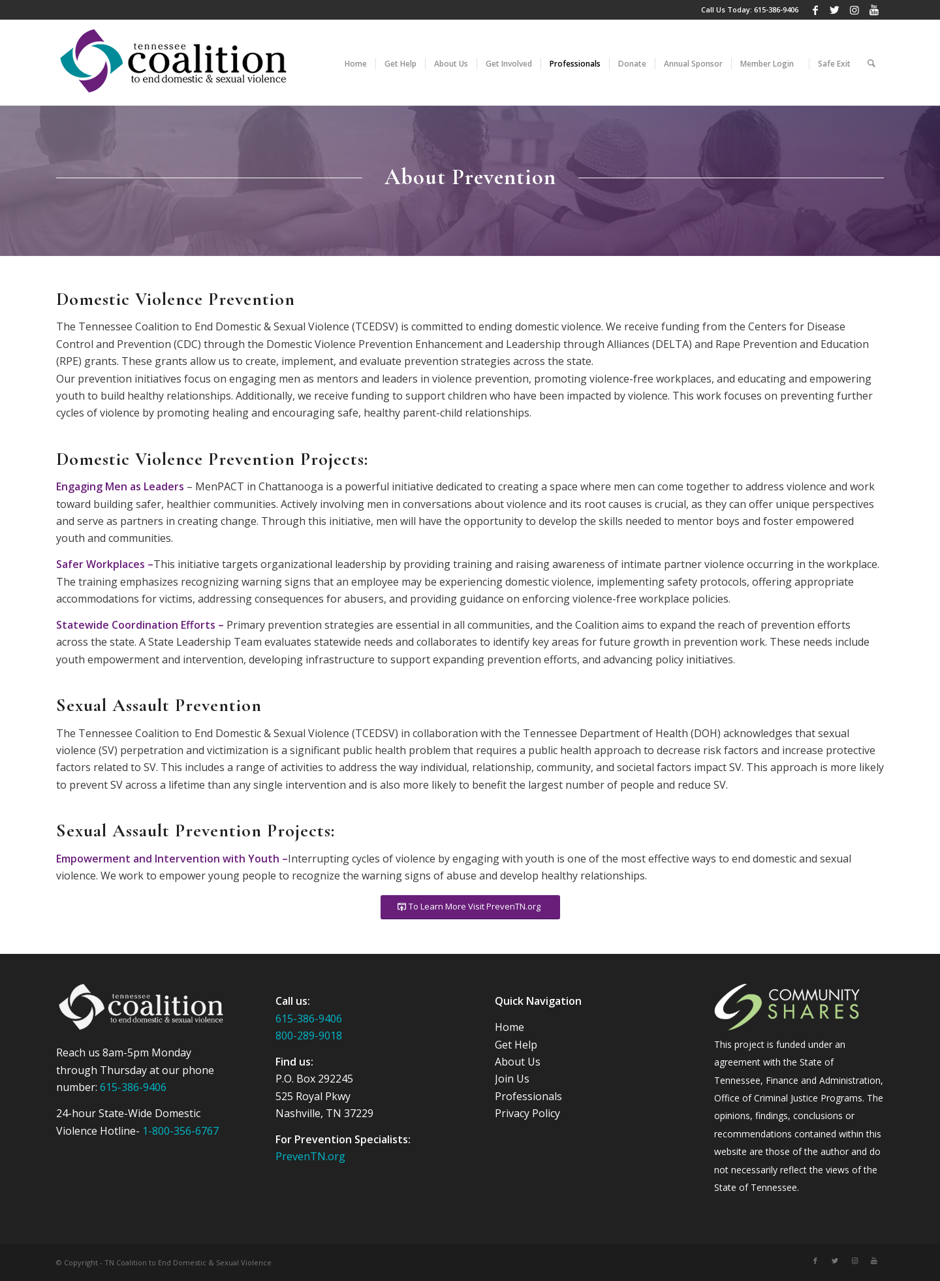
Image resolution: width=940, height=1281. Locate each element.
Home (509, 1027)
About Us (517, 1061)
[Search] (871, 62)
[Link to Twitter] (834, 10)
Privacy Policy (527, 1113)
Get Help (516, 1044)
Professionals (528, 1096)
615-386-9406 (776, 9)
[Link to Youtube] (874, 10)
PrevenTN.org (310, 1156)
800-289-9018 (308, 1035)
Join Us (512, 1078)
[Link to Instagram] (854, 10)
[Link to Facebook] (815, 10)
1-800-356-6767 (180, 1131)
